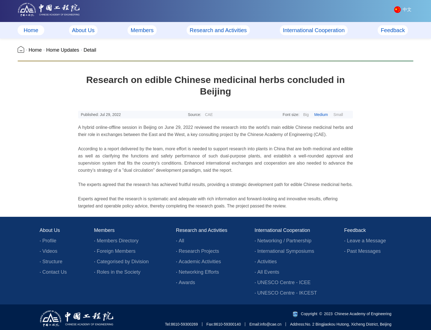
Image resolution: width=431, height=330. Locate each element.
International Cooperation (314, 30)
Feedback (393, 30)
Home (31, 30)
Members (142, 30)
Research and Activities (218, 30)
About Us (83, 30)
